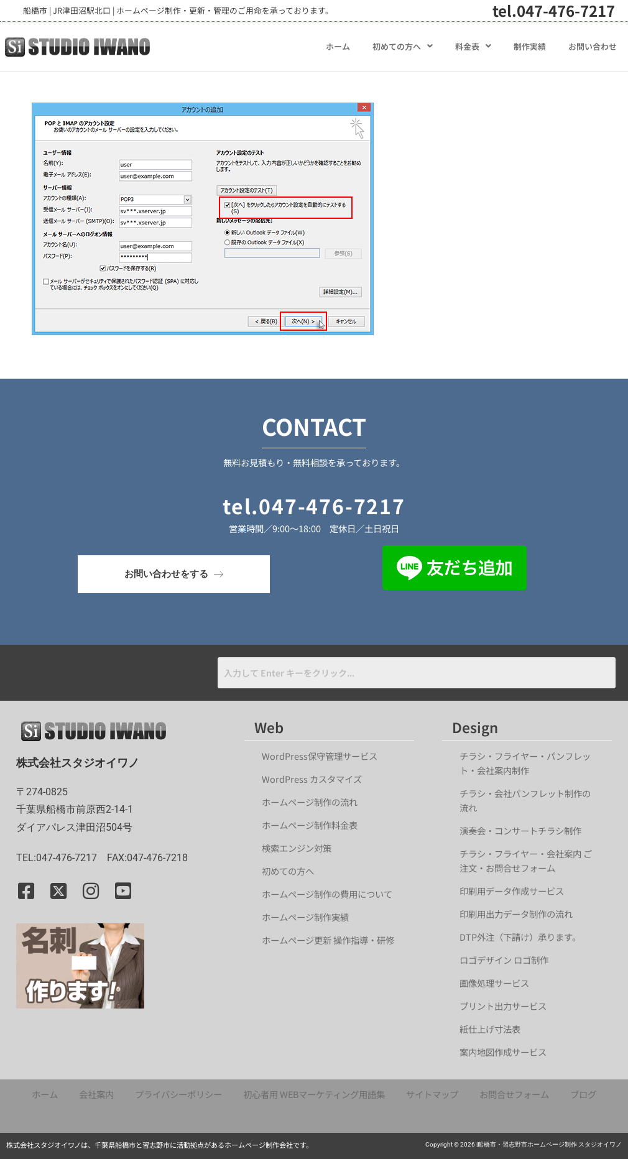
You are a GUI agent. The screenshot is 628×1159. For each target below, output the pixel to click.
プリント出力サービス (503, 1005)
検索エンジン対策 (301, 847)
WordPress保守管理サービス (319, 755)
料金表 (473, 46)
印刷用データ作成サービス (511, 890)
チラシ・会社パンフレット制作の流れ (525, 800)
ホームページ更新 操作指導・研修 (328, 939)
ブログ (583, 1094)
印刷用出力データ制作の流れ (516, 913)
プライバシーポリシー (178, 1094)
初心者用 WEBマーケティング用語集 (314, 1094)
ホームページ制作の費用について (327, 893)
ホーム (338, 46)
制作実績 (530, 46)
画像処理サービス (494, 982)
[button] (402, 46)
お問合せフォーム (514, 1094)
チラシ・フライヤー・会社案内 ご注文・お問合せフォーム (525, 860)
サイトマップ (432, 1094)
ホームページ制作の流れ (310, 801)
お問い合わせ (592, 46)
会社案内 (96, 1094)
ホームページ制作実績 (305, 916)
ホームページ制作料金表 (310, 824)
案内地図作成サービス (503, 1051)
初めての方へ (402, 46)
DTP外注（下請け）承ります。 (520, 936)
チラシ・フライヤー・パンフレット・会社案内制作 (525, 763)
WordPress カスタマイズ (312, 778)
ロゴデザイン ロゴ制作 (503, 959)
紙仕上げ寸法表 (489, 1028)
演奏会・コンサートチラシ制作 (520, 830)
